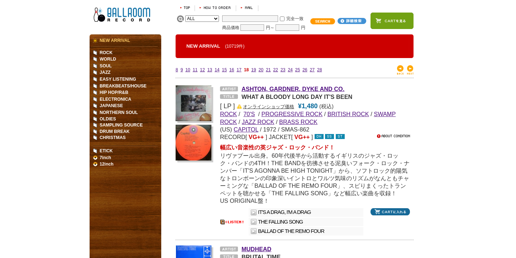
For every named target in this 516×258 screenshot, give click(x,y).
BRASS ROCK (298, 122)
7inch (105, 157)
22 (275, 69)
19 (253, 69)
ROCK (106, 52)
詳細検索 (352, 21)
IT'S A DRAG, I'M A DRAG (284, 212)
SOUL (106, 65)
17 (239, 69)
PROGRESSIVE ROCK (292, 114)
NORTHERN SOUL (119, 112)
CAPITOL (246, 129)
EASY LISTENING (118, 79)
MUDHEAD (256, 249)
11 (195, 69)
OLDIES (108, 118)
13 (209, 69)
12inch (107, 164)
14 (217, 69)
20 (260, 69)
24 (290, 69)
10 (187, 69)
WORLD (108, 59)
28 (319, 69)
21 (268, 69)
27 (312, 69)
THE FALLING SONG (280, 222)
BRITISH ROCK (348, 114)
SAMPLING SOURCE (121, 125)
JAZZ (105, 72)
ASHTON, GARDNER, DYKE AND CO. (293, 89)
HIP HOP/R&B (114, 92)
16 (231, 69)
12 (202, 69)
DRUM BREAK (115, 131)
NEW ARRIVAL (115, 40)
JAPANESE (111, 105)
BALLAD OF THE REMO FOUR (291, 231)
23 (283, 69)
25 (297, 69)
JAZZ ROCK (258, 122)
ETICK (106, 150)
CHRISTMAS (113, 137)
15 (224, 69)
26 (304, 69)
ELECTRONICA (115, 99)
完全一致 (295, 18)
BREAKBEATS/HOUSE (123, 86)
